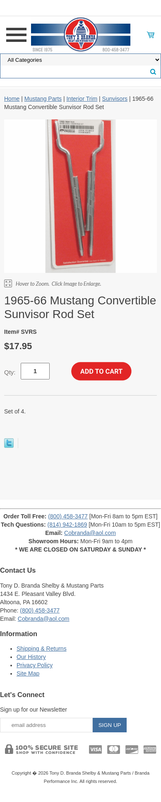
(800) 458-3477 (68, 516)
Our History (31, 657)
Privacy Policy (35, 665)
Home (11, 98)
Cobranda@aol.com (90, 533)
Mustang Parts (43, 98)
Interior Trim (81, 98)
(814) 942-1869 (67, 524)
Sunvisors (114, 98)
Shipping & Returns (42, 648)
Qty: (10, 372)
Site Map (28, 673)
